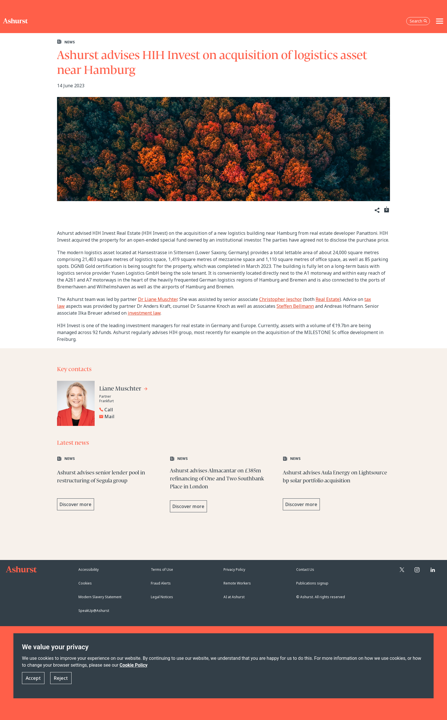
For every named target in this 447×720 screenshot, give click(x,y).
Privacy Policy (234, 569)
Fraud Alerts (161, 583)
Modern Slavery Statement (99, 596)
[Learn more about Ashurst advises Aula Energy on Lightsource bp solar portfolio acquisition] (336, 484)
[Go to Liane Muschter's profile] (123, 389)
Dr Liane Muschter (157, 299)
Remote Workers (237, 583)
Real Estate (328, 299)
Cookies (85, 583)
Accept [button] (33, 678)
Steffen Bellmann (295, 306)
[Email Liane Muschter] (158, 416)
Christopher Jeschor (280, 299)
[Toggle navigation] (439, 21)
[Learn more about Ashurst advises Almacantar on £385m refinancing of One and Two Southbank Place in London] (223, 484)
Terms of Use (162, 569)
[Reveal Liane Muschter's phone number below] (156, 409)
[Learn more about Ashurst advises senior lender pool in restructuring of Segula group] (110, 484)
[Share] (376, 210)
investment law (144, 313)
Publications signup (312, 583)
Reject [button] (61, 678)
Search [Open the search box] (418, 21)
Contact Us (305, 569)
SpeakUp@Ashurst (93, 610)
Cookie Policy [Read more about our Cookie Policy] (133, 665)
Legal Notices (162, 596)
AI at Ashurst (234, 596)
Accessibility (88, 569)
